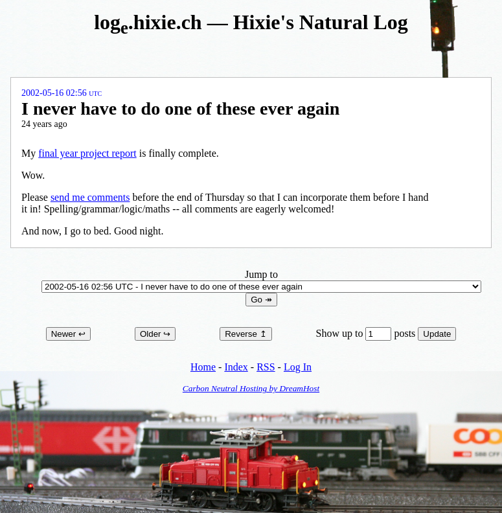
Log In (298, 366)
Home (203, 366)
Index (235, 366)
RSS (266, 366)
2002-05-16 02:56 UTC (61, 93)
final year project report (87, 153)
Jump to (261, 280)
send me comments (90, 197)
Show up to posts (367, 333)
